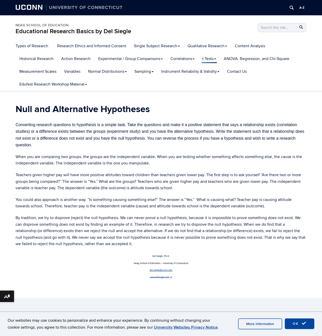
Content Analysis (250, 46)
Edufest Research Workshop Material (53, 84)
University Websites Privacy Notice (186, 327)
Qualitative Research (207, 46)
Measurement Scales (37, 71)
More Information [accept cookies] (260, 324)
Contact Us (237, 71)
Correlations (182, 58)
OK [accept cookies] (299, 323)
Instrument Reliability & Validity (190, 71)
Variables (72, 71)
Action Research (76, 58)
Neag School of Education (42, 25)
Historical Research (36, 58)
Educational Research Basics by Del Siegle (73, 31)
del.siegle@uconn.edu (161, 270)
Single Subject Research (157, 46)
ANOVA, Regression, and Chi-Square (256, 58)
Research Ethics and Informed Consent (91, 46)
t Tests (209, 58)
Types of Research (32, 46)
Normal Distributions (107, 71)
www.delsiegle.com (161, 277)
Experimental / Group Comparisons (130, 58)
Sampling (144, 71)
